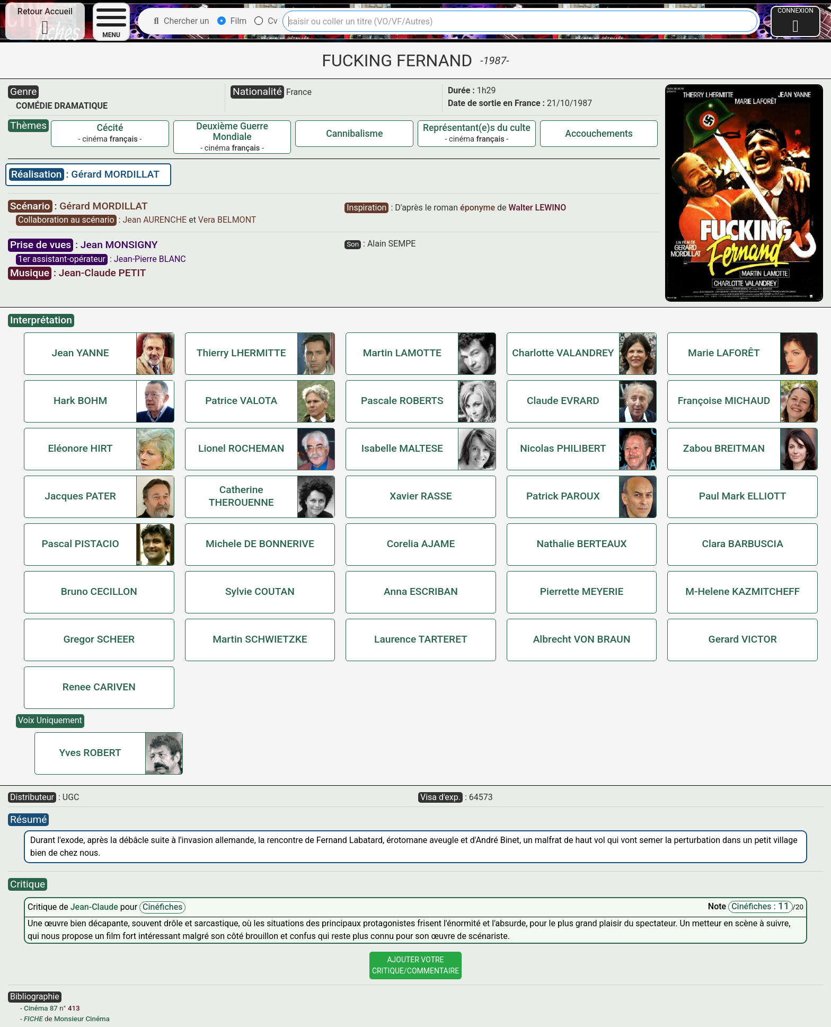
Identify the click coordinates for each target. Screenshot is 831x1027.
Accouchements (599, 133)
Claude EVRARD (563, 400)
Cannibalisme (354, 133)
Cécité (110, 127)
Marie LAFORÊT (724, 353)
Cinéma (36, 1008)
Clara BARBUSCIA (742, 544)
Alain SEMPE (391, 244)
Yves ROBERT (90, 753)
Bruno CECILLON (99, 591)
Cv (265, 21)
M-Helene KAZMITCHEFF (742, 591)
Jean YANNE (80, 353)
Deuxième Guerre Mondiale (232, 131)
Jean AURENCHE (155, 220)
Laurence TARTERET (420, 639)
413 (74, 1008)
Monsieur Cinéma (82, 1019)
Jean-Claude (95, 907)
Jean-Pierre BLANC (150, 259)
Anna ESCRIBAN (421, 591)
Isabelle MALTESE (402, 448)
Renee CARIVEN (99, 687)
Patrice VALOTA (241, 400)
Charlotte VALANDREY (563, 353)
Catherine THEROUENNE (241, 496)
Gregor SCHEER (99, 639)
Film (232, 21)
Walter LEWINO (537, 208)
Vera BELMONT (227, 220)
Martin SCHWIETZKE (260, 639)
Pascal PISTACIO (80, 544)
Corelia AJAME (421, 544)
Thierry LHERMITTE (241, 353)
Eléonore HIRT (80, 448)
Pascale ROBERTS (402, 400)
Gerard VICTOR (743, 639)
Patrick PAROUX (563, 496)
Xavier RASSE (421, 496)
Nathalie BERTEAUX (581, 544)
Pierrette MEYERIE (581, 591)
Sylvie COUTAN (260, 591)
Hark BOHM (80, 400)
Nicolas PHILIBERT (563, 448)
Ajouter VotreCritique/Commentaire (415, 965)
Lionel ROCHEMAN (241, 448)
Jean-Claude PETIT (102, 273)
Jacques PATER (80, 496)
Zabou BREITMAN (724, 448)
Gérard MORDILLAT (115, 174)
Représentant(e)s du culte (477, 127)
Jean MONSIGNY (119, 245)
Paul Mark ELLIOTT (742, 496)
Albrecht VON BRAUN (582, 639)
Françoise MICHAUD (724, 400)
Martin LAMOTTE (402, 353)
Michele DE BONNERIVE (260, 544)
